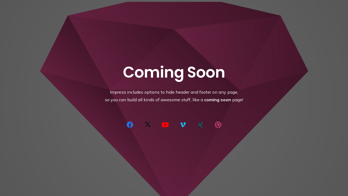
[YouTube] (165, 125)
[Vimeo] (183, 125)
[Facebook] (130, 125)
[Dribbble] (218, 125)
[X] (147, 125)
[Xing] (200, 125)
